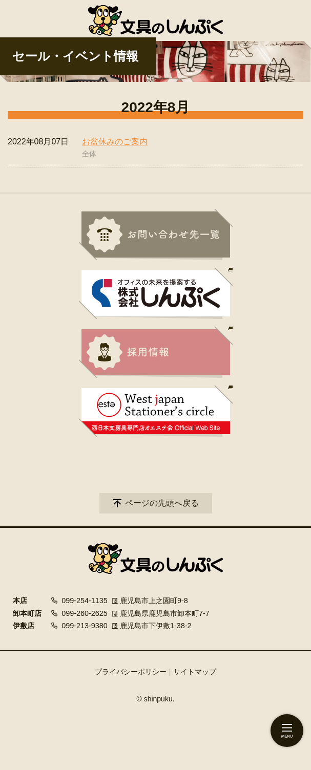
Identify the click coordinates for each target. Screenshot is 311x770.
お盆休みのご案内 (115, 141)
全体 (89, 153)
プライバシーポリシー (131, 672)
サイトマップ (194, 672)
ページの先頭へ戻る (162, 503)
